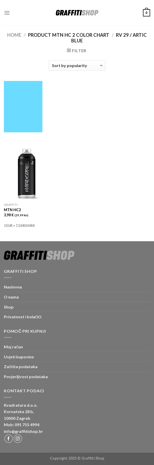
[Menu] (7, 12)
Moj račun (13, 346)
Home (14, 35)
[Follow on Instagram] (18, 438)
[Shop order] (77, 65)
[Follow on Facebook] (8, 438)
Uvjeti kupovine (19, 356)
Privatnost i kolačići (22, 316)
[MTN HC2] (26, 173)
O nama (11, 296)
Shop (9, 306)
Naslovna (13, 286)
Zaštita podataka (21, 366)
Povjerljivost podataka (26, 376)
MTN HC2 (12, 210)
